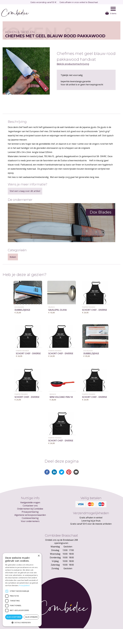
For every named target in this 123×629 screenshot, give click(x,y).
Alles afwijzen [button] (31, 617)
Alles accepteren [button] (13, 617)
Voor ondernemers (30, 521)
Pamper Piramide (88, 307)
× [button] (39, 556)
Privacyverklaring (30, 511)
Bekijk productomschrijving (73, 64)
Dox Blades (19, 307)
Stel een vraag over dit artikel (25, 191)
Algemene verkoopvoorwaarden (30, 515)
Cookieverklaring (30, 518)
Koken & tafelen (20, 32)
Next (47, 78)
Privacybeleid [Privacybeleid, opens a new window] (24, 585)
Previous (5, 78)
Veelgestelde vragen (30, 502)
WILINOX (51, 307)
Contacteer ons (30, 505)
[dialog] (22, 589)
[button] (22, 622)
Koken (13, 257)
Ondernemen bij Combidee (30, 508)
